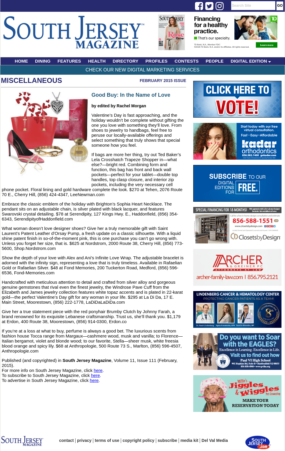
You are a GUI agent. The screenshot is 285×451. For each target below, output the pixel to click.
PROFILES (157, 61)
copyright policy (138, 440)
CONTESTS (187, 61)
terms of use (107, 440)
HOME (21, 61)
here (98, 370)
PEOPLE (215, 61)
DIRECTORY (126, 61)
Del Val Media (214, 440)
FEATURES (69, 61)
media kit (189, 440)
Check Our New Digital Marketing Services (142, 69)
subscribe (167, 440)
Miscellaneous (31, 80)
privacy (84, 440)
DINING (43, 61)
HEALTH (97, 61)
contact (66, 440)
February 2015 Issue (163, 80)
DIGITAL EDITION (251, 61)
